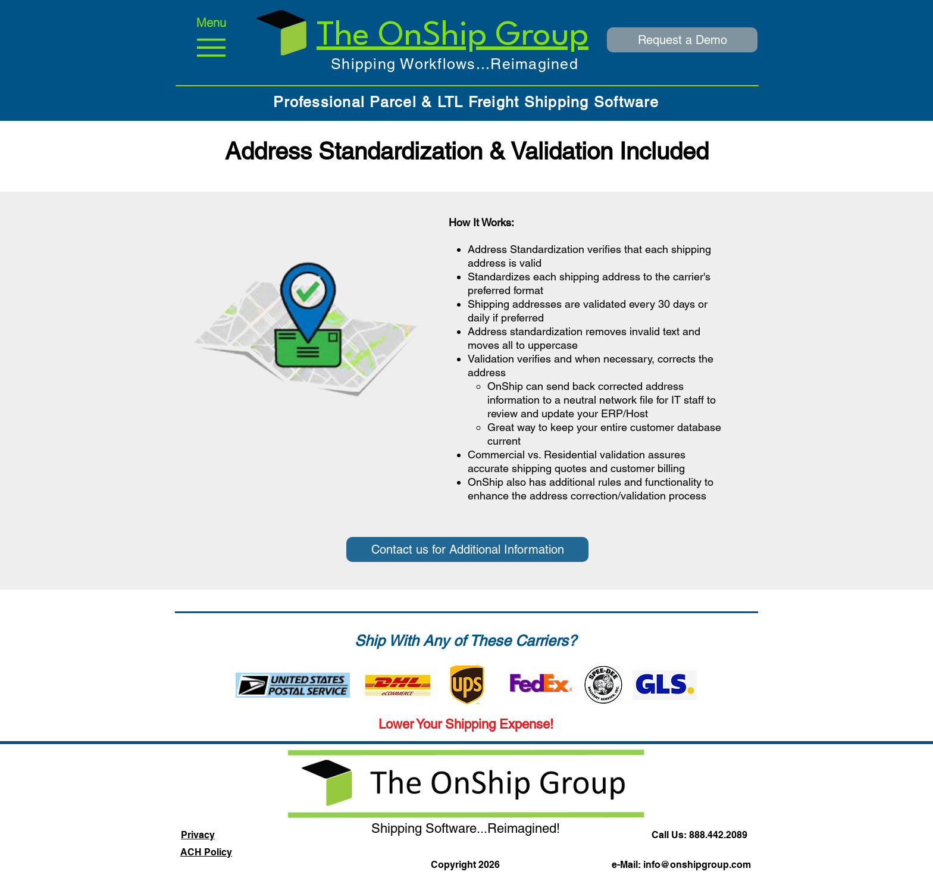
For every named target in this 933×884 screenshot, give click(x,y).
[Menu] (211, 40)
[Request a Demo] (682, 39)
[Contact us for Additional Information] (467, 549)
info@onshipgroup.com (697, 864)
